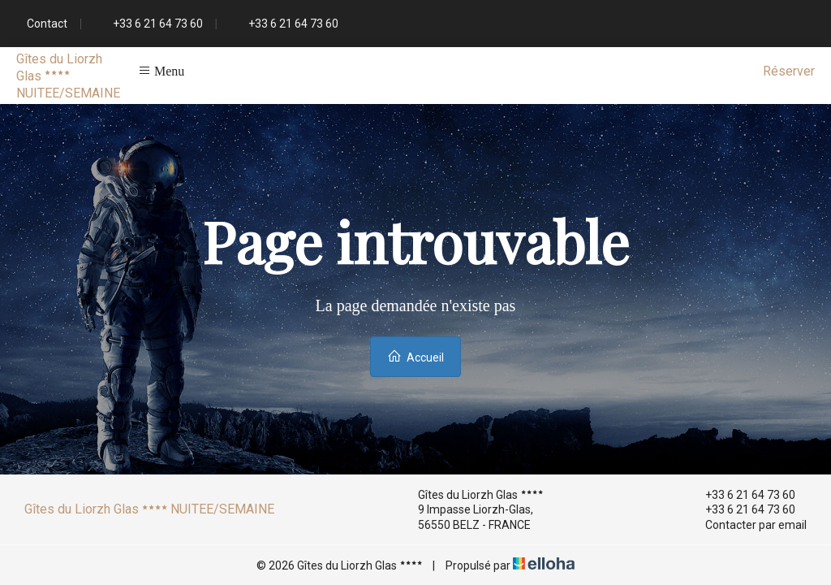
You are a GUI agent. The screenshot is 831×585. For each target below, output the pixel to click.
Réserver (789, 71)
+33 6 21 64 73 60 (741, 495)
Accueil (415, 356)
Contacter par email (747, 525)
